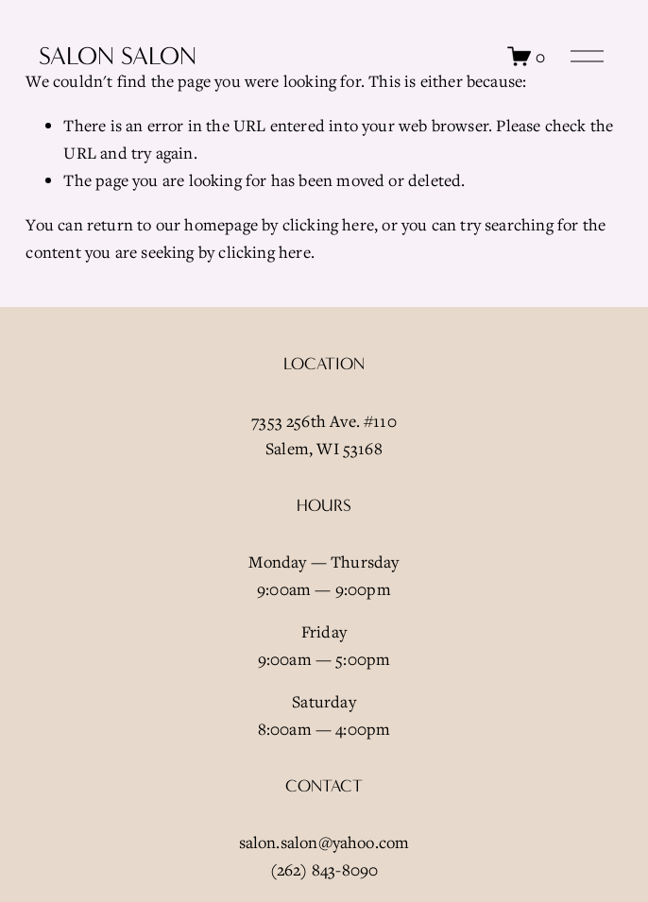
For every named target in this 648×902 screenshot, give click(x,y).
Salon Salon (117, 56)
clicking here (328, 224)
